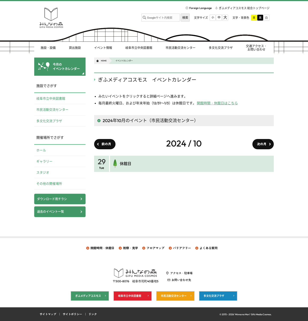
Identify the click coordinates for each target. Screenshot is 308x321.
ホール (41, 150)
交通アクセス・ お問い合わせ (256, 48)
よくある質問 (209, 248)
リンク (93, 314)
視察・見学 (130, 248)
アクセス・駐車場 (181, 273)
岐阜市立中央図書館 (138, 48)
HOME (104, 60)
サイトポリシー (72, 314)
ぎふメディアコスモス (88, 295)
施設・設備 (48, 48)
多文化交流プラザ (221, 48)
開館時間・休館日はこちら (217, 103)
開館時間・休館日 (102, 248)
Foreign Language (200, 8)
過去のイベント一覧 (50, 211)
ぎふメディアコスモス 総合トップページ (244, 8)
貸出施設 (75, 48)
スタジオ (42, 172)
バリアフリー (182, 248)
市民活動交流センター (180, 48)
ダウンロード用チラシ (52, 199)
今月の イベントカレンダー (66, 66)
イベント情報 (103, 48)
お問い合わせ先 (181, 280)
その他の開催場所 (49, 184)
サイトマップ (48, 314)
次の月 (262, 144)
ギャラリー (44, 161)
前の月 (106, 144)
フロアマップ (155, 248)
